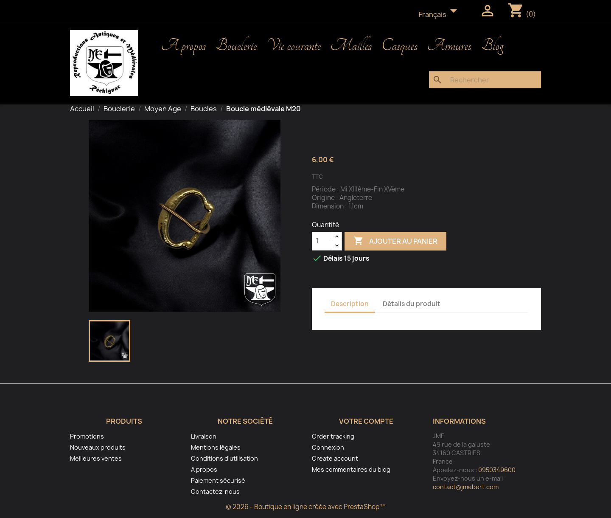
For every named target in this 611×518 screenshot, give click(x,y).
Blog (492, 45)
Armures (449, 45)
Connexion (328, 447)
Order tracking (333, 436)
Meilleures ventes (96, 458)
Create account (335, 458)
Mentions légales (216, 447)
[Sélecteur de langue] (440, 14)
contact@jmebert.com (466, 487)
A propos (183, 45)
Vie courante (293, 45)
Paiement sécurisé (218, 480)
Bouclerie (236, 45)
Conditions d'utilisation (224, 458)
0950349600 (497, 470)
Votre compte (366, 421)
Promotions (87, 436)
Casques (399, 45)
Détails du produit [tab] (411, 303)
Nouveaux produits (98, 447)
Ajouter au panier (395, 241)
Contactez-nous (215, 491)
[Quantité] (322, 241)
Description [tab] (350, 303)
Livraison (203, 436)
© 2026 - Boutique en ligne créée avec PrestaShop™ (306, 506)
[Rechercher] (485, 79)
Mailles (351, 45)
